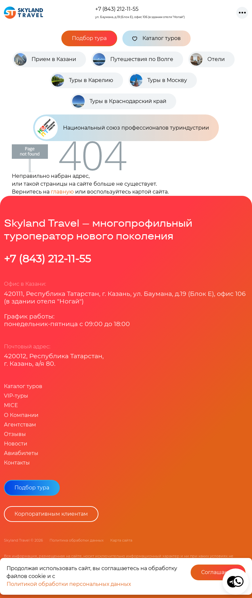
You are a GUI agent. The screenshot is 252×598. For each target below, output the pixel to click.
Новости (15, 444)
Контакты (17, 463)
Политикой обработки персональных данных (69, 584)
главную (62, 192)
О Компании (21, 415)
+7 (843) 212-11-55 (116, 9)
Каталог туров (156, 38)
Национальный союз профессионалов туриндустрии (122, 127)
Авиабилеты (21, 453)
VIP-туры (16, 396)
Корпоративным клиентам (51, 514)
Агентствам (20, 425)
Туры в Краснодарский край (128, 101)
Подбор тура (89, 38)
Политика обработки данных (77, 540)
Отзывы (15, 434)
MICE (11, 405)
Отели (216, 59)
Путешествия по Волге (141, 59)
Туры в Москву (167, 80)
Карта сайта (121, 540)
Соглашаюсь (218, 572)
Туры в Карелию (91, 80)
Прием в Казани (54, 59)
